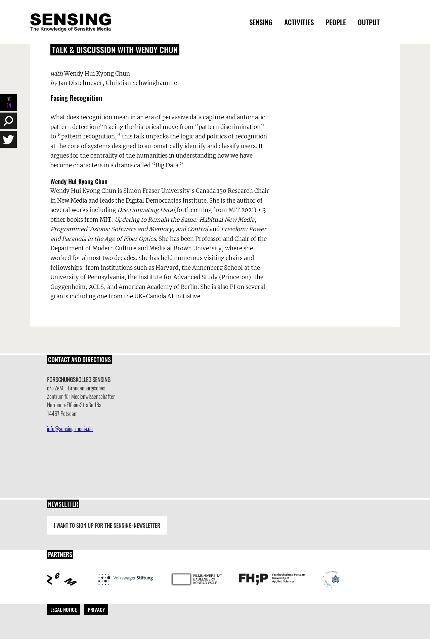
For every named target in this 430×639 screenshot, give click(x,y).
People (336, 22)
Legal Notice (63, 609)
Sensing (260, 22)
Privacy (96, 609)
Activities (299, 22)
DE (8, 98)
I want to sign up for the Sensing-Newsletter (107, 525)
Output (369, 22)
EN (8, 105)
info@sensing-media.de (70, 428)
